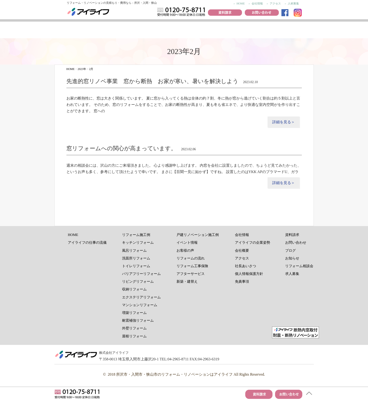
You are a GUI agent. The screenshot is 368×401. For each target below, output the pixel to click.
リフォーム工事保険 (275, 30)
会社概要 (242, 250)
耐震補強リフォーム (138, 320)
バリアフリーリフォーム (141, 274)
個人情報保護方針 (249, 274)
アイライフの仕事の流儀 (70, 30)
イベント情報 (193, 30)
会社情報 (257, 3)
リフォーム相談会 (299, 266)
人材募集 (293, 3)
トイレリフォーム (136, 266)
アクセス (275, 3)
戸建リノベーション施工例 (197, 235)
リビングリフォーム (138, 281)
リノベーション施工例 (104, 30)
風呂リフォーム (134, 250)
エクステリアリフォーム (141, 297)
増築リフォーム (134, 313)
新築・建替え (187, 281)
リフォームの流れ (247, 30)
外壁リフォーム (134, 328)
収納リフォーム (134, 289)
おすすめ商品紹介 (220, 30)
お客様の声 (164, 30)
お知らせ (292, 258)
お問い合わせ (295, 242)
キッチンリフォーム (138, 242)
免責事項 (242, 281)
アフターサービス (302, 30)
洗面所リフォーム (136, 258)
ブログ (290, 250)
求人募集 (292, 274)
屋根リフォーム (134, 336)
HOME (241, 3)
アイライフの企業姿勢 (252, 242)
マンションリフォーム (139, 305)
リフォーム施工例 (136, 30)
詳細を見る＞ (283, 122)
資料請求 (292, 235)
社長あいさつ (245, 266)
